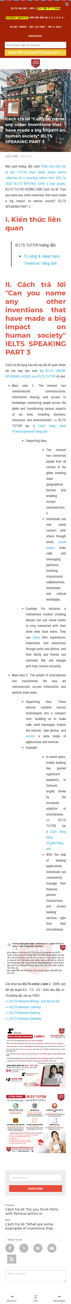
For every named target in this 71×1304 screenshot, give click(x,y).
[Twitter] (23, 1248)
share (36, 637)
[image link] (35, 63)
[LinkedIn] (37, 1248)
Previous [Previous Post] (9, 1205)
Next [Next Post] (7, 1220)
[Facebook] (9, 1248)
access (30, 736)
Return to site (13, 1239)
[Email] (51, 1248)
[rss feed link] (11, 1259)
